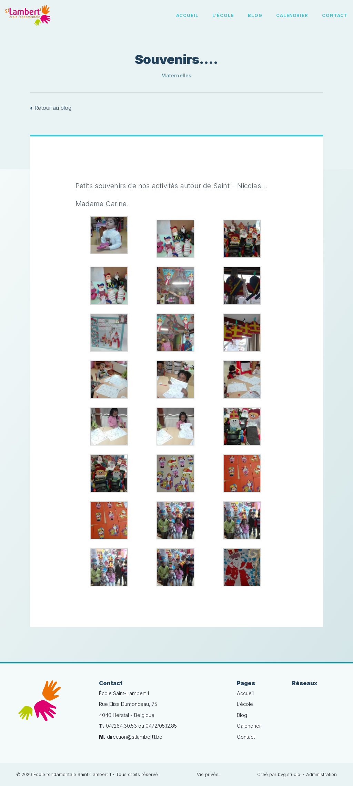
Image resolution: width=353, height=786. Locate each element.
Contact (335, 15)
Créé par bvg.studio (278, 774)
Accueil (187, 15)
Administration (321, 774)
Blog (255, 15)
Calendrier (292, 15)
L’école (223, 15)
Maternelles (176, 75)
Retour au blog (50, 107)
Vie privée (208, 774)
